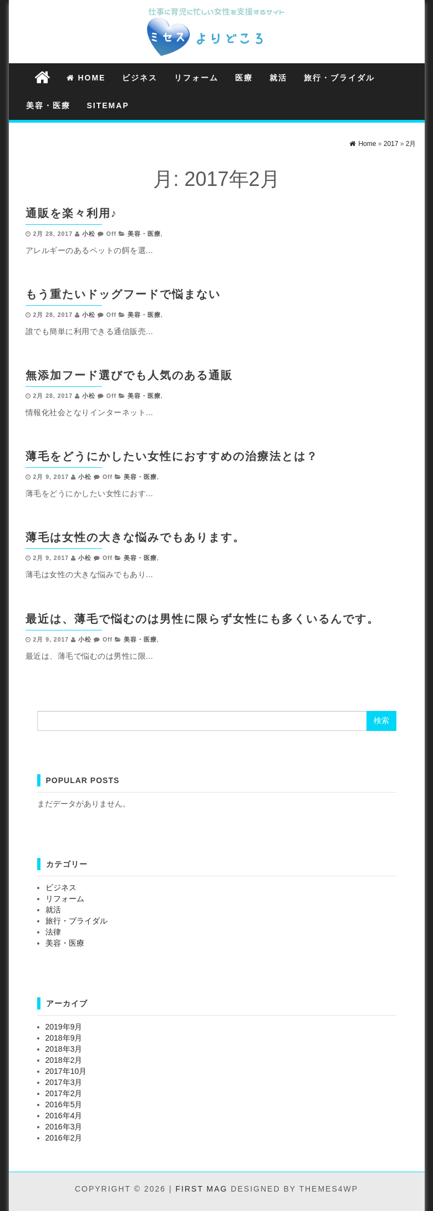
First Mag (202, 1188)
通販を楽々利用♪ (72, 213)
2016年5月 (64, 1104)
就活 (278, 77)
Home (86, 77)
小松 (88, 233)
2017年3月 (64, 1082)
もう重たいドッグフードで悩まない (123, 294)
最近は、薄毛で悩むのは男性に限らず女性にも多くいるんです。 (202, 619)
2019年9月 (64, 1026)
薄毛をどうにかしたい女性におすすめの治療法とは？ (172, 456)
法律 (53, 931)
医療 (244, 77)
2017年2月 (64, 1093)
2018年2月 (64, 1060)
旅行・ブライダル (339, 77)
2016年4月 (64, 1115)
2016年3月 (64, 1126)
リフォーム (196, 77)
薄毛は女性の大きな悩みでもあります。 (135, 537)
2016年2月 (64, 1137)
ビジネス (139, 77)
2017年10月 (66, 1071)
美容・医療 (48, 105)
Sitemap (108, 105)
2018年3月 (64, 1049)
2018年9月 (64, 1037)
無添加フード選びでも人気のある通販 (129, 375)
